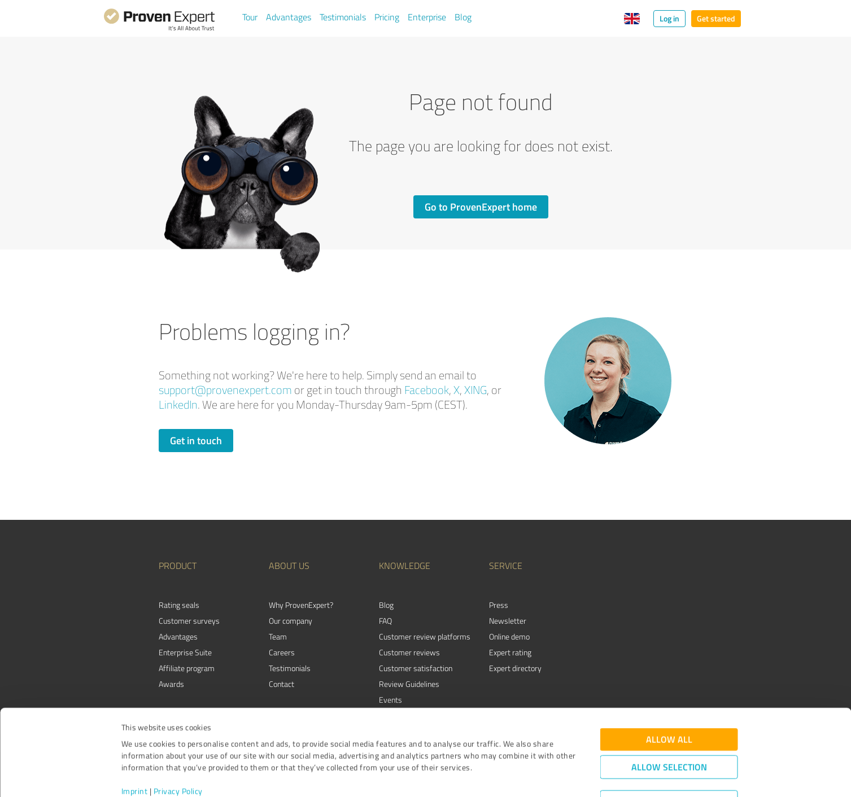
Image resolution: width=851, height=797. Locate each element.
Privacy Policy (178, 744)
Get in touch (196, 440)
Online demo (509, 636)
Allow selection (669, 719)
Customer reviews (409, 652)
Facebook (426, 389)
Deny (669, 754)
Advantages (288, 17)
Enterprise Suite (185, 652)
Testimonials (343, 17)
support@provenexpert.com (225, 389)
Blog (463, 17)
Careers (282, 652)
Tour (250, 17)
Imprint (134, 744)
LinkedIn (178, 404)
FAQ (385, 620)
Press (498, 604)
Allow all (669, 692)
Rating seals (179, 604)
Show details (496, 775)
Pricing (386, 17)
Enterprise (427, 17)
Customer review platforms (424, 636)
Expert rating (510, 652)
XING (475, 389)
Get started (716, 18)
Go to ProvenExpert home (481, 206)
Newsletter (507, 620)
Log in (669, 18)
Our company (290, 620)
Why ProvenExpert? (301, 604)
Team (278, 636)
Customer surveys (189, 620)
